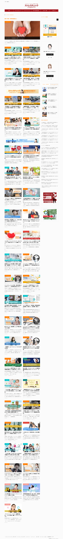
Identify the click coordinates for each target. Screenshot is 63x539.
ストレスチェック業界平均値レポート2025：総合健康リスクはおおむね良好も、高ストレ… (13, 58)
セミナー (7, 146)
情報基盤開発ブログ (10, 64)
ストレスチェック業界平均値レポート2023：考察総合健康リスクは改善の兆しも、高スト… (13, 369)
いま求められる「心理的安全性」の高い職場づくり (31, 433)
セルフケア (7, 118)
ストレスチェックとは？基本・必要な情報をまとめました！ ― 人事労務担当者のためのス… (13, 286)
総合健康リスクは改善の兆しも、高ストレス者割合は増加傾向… (52, 94)
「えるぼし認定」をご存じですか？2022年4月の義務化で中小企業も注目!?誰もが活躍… (13, 454)
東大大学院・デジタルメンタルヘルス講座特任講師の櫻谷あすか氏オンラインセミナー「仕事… (31, 369)
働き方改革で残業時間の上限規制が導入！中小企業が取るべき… (52, 88)
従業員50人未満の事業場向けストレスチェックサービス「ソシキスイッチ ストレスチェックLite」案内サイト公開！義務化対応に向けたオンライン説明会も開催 (49, 172)
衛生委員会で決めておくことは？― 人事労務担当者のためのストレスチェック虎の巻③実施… (31, 348)
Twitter (5, 1)
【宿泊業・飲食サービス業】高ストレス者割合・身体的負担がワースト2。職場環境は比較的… (31, 412)
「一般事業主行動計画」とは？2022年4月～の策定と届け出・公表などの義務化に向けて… (31, 454)
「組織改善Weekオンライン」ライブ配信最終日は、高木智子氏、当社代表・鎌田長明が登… (31, 390)
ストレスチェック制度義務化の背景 (45, 145)
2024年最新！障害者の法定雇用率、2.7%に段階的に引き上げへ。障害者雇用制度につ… (13, 306)
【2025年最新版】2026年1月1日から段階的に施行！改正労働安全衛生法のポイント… (31, 156)
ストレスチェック (18, 10)
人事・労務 (45, 10)
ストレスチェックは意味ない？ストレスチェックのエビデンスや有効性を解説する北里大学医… (13, 157)
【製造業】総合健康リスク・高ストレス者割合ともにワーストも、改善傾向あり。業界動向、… (31, 58)
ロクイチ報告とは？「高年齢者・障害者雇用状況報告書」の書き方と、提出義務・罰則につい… (31, 306)
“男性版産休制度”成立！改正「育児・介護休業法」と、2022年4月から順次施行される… (31, 494)
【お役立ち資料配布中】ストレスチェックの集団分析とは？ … (52, 100)
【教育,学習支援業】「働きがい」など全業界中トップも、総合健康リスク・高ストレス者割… (31, 79)
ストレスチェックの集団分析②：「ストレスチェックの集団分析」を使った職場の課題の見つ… (31, 129)
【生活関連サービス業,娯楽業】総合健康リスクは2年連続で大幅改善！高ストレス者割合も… (13, 107)
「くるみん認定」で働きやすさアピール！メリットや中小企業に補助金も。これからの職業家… (13, 391)
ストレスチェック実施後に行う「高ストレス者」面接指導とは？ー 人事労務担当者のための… (31, 265)
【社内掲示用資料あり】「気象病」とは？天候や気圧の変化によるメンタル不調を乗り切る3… (31, 199)
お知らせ (54, 10)
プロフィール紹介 (49, 54)
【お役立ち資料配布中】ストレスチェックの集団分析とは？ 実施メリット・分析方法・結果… (13, 79)
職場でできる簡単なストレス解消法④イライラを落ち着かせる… (52, 113)
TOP (9, 10)
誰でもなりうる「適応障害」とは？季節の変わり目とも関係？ (13, 327)
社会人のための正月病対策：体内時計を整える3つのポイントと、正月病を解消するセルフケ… (13, 129)
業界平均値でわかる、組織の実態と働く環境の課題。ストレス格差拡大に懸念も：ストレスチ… (13, 433)
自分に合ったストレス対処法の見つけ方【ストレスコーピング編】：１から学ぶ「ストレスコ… (31, 221)
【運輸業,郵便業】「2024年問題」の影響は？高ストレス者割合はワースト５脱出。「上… (31, 107)
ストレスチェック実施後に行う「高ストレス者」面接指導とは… (52, 107)
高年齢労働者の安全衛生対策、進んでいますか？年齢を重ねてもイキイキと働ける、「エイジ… (13, 178)
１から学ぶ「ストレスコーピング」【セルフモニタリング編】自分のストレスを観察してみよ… (13, 242)
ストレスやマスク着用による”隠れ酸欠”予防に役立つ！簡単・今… (31, 474)
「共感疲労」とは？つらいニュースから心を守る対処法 (13, 347)
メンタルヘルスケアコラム (54, 84)
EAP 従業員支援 (36, 10)
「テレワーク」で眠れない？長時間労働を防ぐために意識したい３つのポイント (13, 199)
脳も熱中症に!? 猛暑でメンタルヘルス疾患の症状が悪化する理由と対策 (31, 178)
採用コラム (33, 419)
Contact (7, 1)
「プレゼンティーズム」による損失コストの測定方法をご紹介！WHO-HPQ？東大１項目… (31, 242)
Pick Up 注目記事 (46, 84)
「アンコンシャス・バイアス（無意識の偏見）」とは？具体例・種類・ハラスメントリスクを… (13, 515)
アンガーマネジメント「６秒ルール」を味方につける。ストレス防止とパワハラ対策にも (13, 474)
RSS (8, 1)
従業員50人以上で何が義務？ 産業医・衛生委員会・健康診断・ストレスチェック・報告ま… (13, 264)
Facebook (6, 1)
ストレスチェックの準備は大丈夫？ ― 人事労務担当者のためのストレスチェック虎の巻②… (31, 327)
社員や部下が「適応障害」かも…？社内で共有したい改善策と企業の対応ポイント (13, 220)
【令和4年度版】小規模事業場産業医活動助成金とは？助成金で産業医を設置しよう (13, 411)
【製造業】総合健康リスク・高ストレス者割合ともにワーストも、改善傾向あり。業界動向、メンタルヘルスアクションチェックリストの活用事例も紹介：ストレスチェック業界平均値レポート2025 (49, 152)
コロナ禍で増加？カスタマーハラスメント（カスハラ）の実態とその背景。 (13, 494)
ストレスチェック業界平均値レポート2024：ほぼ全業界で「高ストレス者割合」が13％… (31, 286)
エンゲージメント (27, 10)
